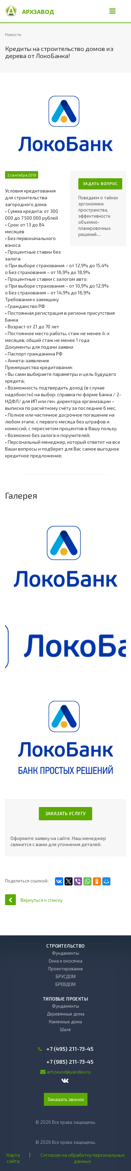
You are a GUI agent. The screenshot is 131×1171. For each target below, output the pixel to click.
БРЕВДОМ (65, 984)
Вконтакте (65, 1080)
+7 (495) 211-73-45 (70, 1049)
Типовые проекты (65, 999)
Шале (65, 1029)
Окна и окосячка (65, 961)
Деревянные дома (65, 1014)
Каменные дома (65, 1021)
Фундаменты (65, 953)
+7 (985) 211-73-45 (70, 1062)
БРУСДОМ (66, 976)
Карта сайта (13, 1158)
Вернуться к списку (33, 899)
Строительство (65, 946)
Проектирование (65, 968)
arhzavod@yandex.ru (69, 1072)
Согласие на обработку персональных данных (83, 1158)
